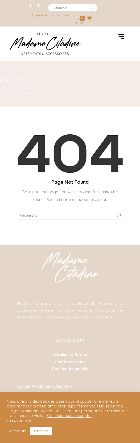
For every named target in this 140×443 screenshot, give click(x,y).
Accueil (6, 88)
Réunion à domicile (70, 368)
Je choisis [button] (17, 431)
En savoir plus (19, 420)
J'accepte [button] (41, 431)
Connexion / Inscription (52, 15)
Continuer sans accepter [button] (69, 415)
